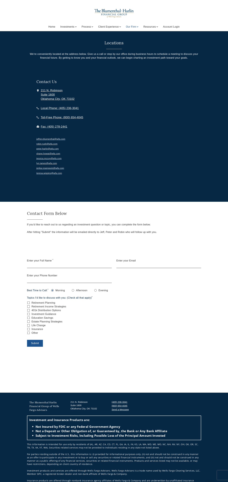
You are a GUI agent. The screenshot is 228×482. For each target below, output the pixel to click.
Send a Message (120, 409)
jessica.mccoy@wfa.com (49, 158)
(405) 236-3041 (119, 402)
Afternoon (81, 290)
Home (51, 26)
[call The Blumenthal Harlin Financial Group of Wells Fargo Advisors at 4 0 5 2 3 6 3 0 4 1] (60, 108)
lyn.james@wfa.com (46, 163)
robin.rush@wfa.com (47, 144)
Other (35, 333)
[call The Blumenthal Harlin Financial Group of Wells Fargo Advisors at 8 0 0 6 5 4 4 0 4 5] (62, 117)
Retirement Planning (43, 302)
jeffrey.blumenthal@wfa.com (50, 139)
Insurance (37, 329)
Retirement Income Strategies (49, 306)
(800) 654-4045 (119, 406)
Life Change (39, 325)
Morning (60, 290)
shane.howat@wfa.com (48, 153)
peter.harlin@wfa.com (47, 148)
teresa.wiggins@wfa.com (49, 173)
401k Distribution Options (46, 310)
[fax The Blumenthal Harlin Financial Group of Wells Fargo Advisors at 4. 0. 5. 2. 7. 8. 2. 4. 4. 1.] (54, 126)
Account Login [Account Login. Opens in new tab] (171, 26)
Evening (103, 290)
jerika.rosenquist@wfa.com (50, 168)
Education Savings (42, 317)
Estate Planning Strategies (47, 321)
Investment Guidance (44, 314)
